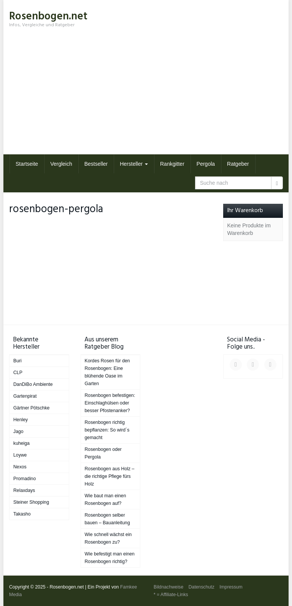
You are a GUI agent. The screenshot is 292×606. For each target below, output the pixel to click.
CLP (17, 372)
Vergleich (61, 164)
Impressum (231, 587)
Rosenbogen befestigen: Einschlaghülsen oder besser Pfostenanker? (110, 403)
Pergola (206, 164)
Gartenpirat (24, 396)
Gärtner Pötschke (31, 408)
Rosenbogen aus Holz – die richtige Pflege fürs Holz (110, 476)
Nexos (20, 467)
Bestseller (96, 164)
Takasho (22, 514)
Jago (18, 431)
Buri (17, 360)
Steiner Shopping (31, 502)
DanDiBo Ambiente (33, 384)
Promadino (24, 478)
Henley (20, 419)
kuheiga (21, 443)
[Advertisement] (146, 97)
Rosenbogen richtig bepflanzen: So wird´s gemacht (107, 430)
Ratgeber (238, 164)
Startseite (27, 164)
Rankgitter (172, 164)
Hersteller (134, 164)
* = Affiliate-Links (171, 594)
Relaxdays (24, 490)
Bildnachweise (168, 587)
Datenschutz (201, 587)
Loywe (20, 455)
